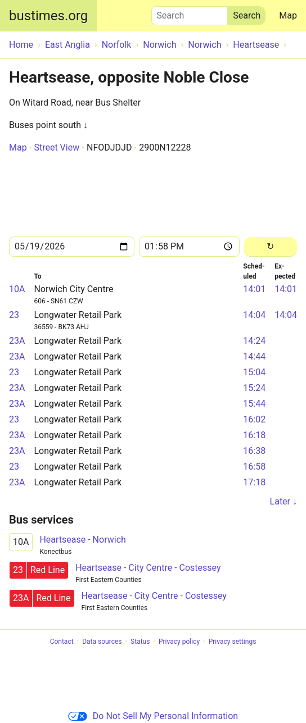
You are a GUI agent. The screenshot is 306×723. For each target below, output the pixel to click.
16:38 (254, 450)
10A (17, 289)
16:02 (254, 419)
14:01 (254, 289)
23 (14, 315)
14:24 (254, 340)
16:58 (254, 466)
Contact (62, 641)
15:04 (254, 372)
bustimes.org (48, 16)
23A (17, 340)
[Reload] (270, 247)
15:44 (254, 403)
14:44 (254, 356)
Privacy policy (179, 641)
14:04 (254, 315)
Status (140, 641)
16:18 (254, 435)
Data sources (102, 641)
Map (288, 15)
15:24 (254, 388)
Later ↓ (283, 501)
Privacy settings (232, 641)
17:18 (254, 482)
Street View (56, 147)
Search (189, 13)
